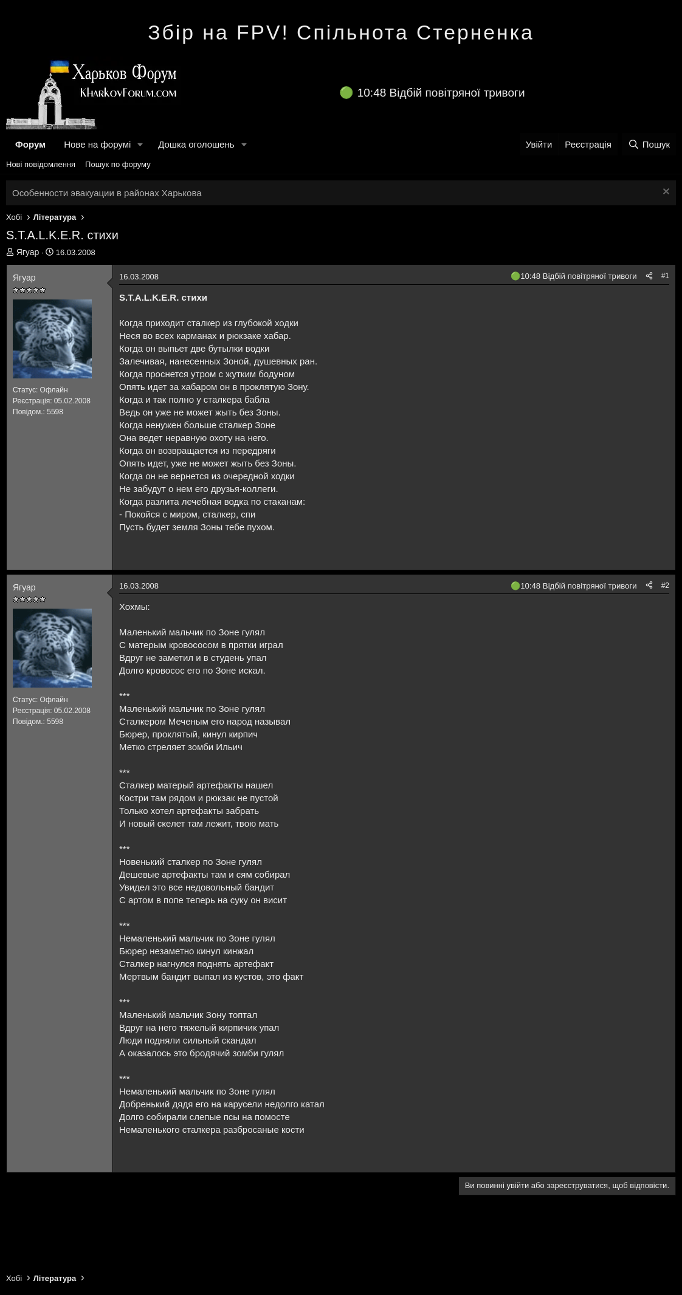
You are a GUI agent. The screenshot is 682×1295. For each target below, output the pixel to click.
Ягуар (28, 252)
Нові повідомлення (40, 164)
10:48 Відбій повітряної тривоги (441, 92)
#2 (665, 585)
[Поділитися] (649, 276)
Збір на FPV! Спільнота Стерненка (341, 32)
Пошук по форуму (118, 164)
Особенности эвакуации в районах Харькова (107, 193)
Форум (30, 144)
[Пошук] (649, 144)
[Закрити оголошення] (665, 192)
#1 (665, 276)
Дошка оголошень (196, 144)
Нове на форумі (97, 144)
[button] (140, 144)
